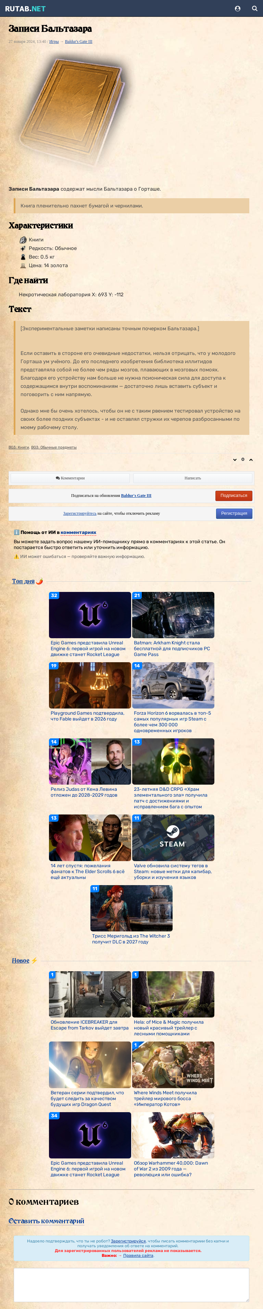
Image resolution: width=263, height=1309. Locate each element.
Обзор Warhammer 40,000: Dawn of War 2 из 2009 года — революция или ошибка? (171, 1169)
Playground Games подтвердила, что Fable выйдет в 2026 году (87, 716)
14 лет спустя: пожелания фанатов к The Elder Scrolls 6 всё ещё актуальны (88, 871)
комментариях (78, 532)
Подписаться (234, 495)
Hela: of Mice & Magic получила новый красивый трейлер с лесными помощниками (169, 1028)
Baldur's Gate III (78, 41)
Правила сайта (138, 1255)
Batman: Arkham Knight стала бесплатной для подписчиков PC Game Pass (172, 648)
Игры (54, 41)
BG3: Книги (19, 447)
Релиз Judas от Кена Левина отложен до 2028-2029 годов (84, 792)
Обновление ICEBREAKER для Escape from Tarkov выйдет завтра (90, 1025)
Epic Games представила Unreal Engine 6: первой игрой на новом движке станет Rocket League (88, 648)
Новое (20, 960)
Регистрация (234, 513)
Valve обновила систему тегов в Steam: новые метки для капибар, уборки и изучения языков (173, 871)
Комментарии (70, 478)
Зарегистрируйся (128, 1241)
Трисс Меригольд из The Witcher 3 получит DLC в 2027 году (131, 939)
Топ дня (23, 581)
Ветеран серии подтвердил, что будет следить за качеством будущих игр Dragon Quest (87, 1098)
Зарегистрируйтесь (80, 513)
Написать (193, 478)
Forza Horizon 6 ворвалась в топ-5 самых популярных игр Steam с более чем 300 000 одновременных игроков (172, 722)
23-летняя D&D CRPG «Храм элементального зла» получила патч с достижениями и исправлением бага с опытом (171, 798)
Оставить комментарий (46, 1221)
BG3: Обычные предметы (54, 447)
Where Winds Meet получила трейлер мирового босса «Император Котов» (165, 1098)
